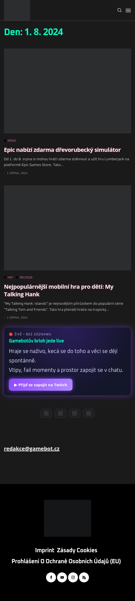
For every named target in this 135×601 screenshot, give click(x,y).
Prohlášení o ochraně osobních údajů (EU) (66, 562)
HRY (8, 277)
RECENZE (24, 277)
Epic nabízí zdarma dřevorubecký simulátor (62, 149)
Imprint (44, 551)
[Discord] (46, 413)
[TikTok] (88, 413)
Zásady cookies (77, 551)
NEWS (10, 140)
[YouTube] (60, 413)
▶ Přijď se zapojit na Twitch (40, 384)
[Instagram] (74, 413)
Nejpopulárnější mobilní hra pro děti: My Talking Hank (58, 290)
